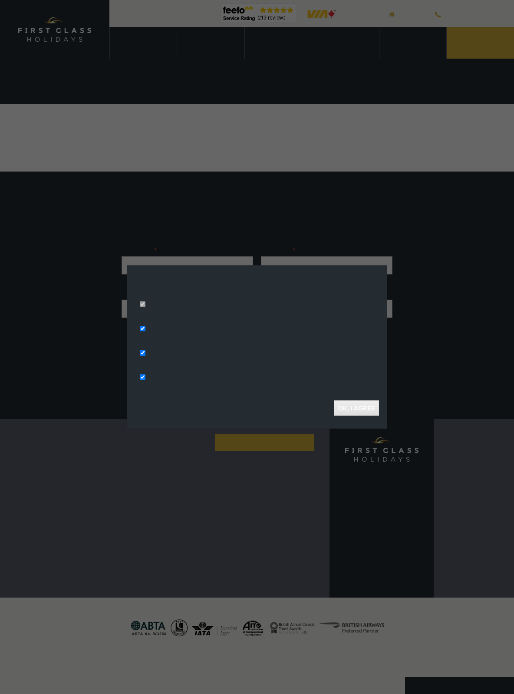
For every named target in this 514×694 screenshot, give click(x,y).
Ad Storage (163, 329)
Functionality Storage (178, 377)
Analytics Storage (172, 353)
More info (245, 292)
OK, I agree (356, 407)
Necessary (162, 304)
